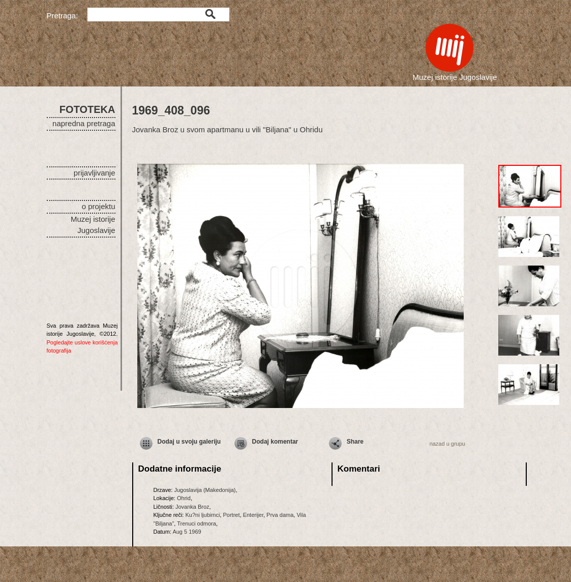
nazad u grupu (447, 444)
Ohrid (184, 498)
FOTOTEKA (87, 109)
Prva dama (279, 515)
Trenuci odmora (196, 523)
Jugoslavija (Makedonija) (204, 490)
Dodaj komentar (275, 441)
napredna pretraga (83, 123)
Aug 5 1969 (186, 532)
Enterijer (253, 515)
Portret (231, 515)
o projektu (98, 206)
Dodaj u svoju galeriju (189, 441)
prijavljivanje (94, 172)
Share (355, 441)
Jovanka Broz (192, 507)
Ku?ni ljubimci (202, 515)
